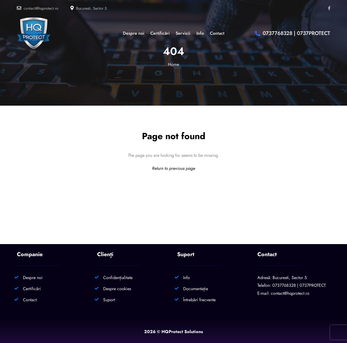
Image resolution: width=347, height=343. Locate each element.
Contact (30, 300)
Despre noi (33, 277)
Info (186, 277)
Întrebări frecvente (199, 300)
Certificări (32, 289)
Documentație (195, 289)
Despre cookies (117, 289)
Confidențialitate (118, 277)
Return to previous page (173, 168)
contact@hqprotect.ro (41, 8)
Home (173, 64)
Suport (109, 300)
